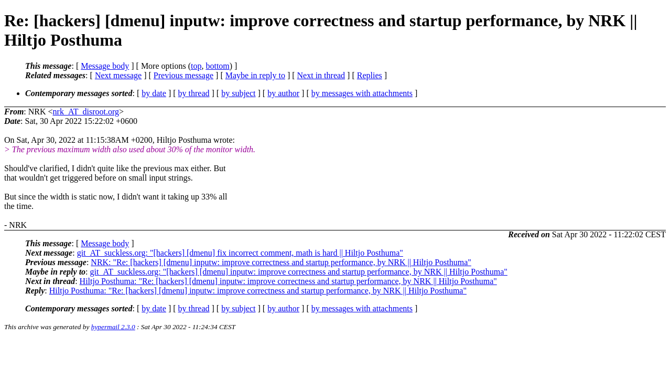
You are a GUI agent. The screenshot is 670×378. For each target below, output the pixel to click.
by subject (238, 93)
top (196, 65)
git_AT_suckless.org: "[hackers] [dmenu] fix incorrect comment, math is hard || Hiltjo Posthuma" (240, 252)
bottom (217, 65)
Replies (369, 75)
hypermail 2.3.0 (113, 327)
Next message (118, 75)
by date (154, 93)
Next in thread (321, 75)
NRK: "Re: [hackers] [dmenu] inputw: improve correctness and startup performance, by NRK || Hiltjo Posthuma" (281, 262)
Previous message (183, 75)
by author (283, 93)
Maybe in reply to (255, 75)
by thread (194, 93)
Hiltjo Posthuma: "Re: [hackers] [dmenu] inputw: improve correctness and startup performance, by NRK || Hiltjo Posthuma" (288, 281)
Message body (105, 65)
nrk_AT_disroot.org (86, 111)
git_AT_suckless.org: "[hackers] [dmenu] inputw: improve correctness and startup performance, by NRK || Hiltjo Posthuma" (298, 271)
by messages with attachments (362, 93)
